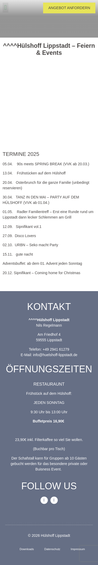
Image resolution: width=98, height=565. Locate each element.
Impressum (78, 549)
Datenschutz (52, 549)
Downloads (27, 549)
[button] (5, 8)
